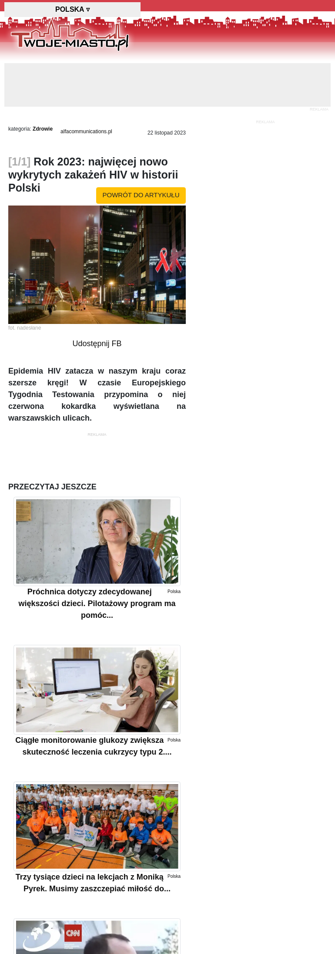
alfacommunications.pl (86, 131)
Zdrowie (43, 129)
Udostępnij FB (96, 343)
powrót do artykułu (141, 195)
